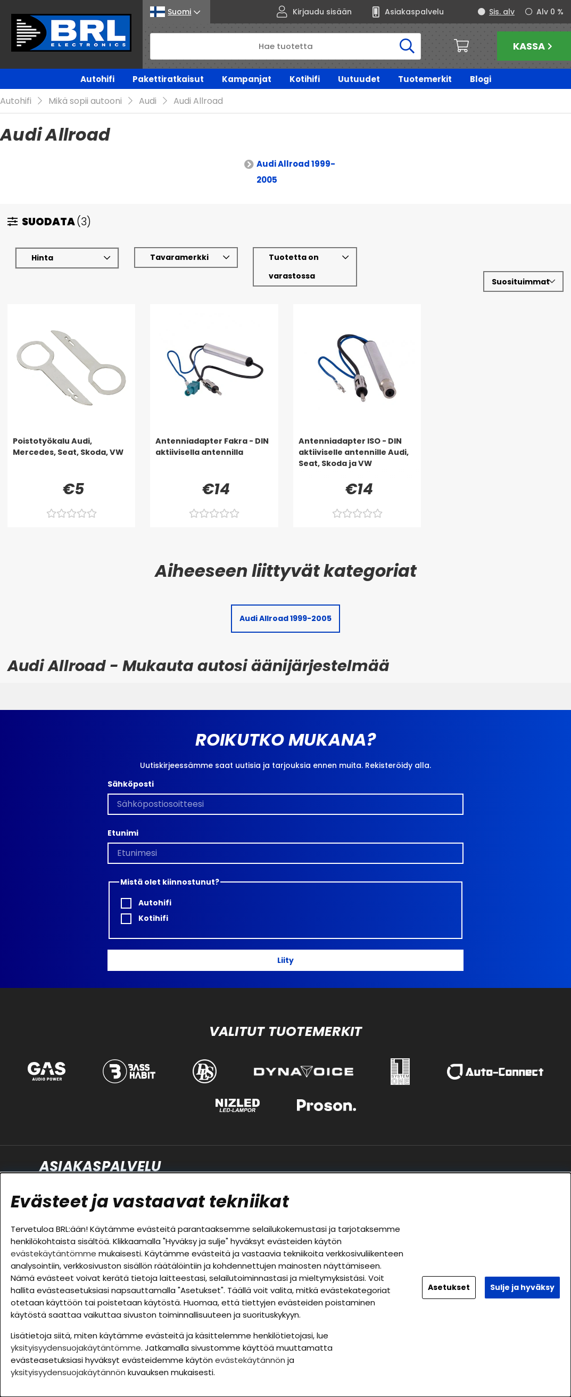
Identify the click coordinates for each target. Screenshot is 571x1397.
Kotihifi (304, 79)
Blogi (480, 79)
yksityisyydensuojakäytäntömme (76, 1347)
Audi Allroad (198, 101)
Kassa (534, 46)
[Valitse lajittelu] (523, 282)
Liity (285, 960)
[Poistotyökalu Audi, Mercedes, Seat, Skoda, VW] (71, 457)
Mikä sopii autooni (85, 101)
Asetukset (449, 1287)
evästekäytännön (250, 1360)
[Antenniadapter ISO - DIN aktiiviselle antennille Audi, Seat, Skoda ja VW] (357, 457)
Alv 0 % (550, 11)
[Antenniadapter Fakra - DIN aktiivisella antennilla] (214, 457)
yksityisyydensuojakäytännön (68, 1372)
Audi (147, 101)
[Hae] (285, 46)
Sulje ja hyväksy (522, 1287)
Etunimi (122, 833)
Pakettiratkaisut (168, 79)
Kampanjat (246, 79)
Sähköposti (130, 784)
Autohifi (97, 79)
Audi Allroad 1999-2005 (295, 172)
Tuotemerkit (425, 79)
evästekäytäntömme (53, 1253)
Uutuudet (359, 79)
